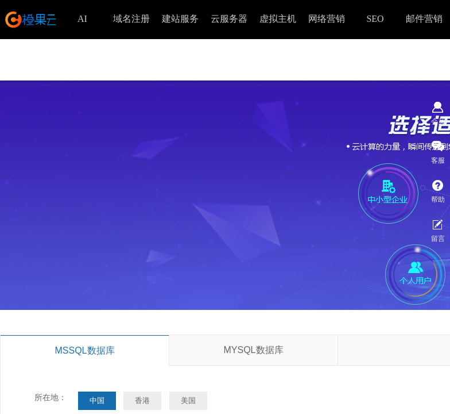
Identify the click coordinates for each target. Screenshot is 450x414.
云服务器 (229, 19)
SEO (374, 19)
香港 (142, 400)
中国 (97, 400)
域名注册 (131, 19)
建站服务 (180, 19)
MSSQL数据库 (84, 350)
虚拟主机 (277, 19)
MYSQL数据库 (253, 350)
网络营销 (326, 19)
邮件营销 (424, 19)
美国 (188, 400)
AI (82, 19)
